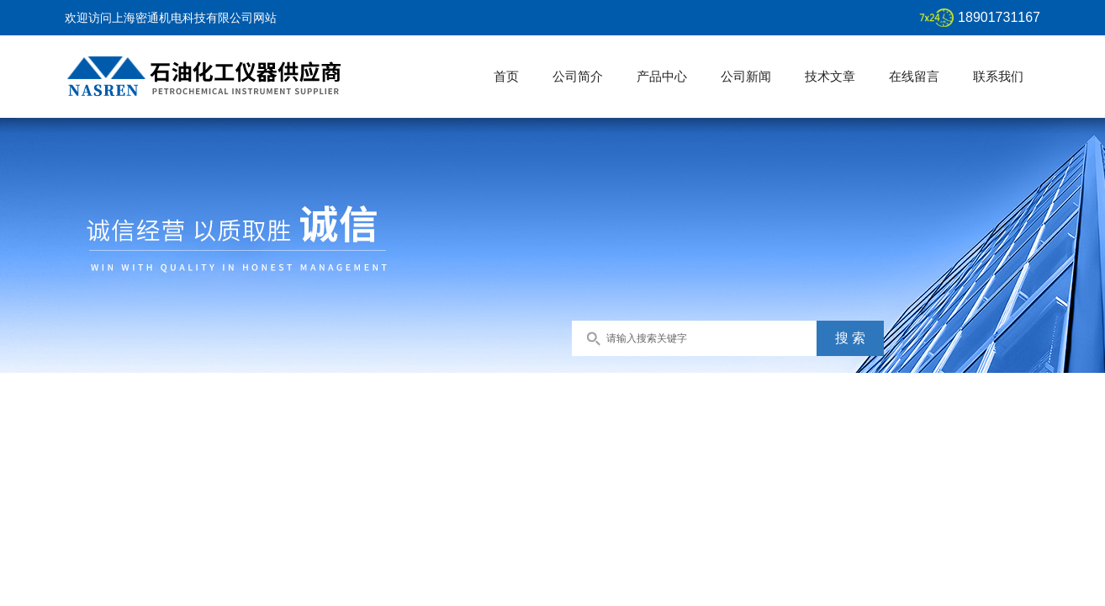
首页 (506, 76)
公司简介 (577, 76)
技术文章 (830, 76)
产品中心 (662, 76)
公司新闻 (746, 76)
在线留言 (914, 76)
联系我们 (998, 76)
